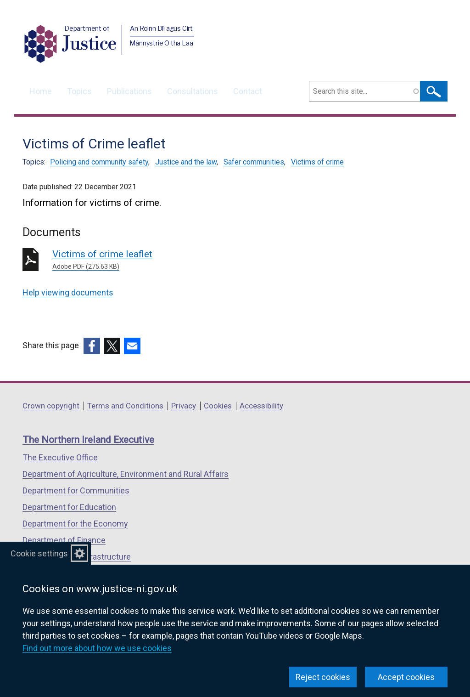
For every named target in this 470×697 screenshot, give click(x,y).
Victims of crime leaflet (184, 260)
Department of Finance (64, 540)
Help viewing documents (67, 292)
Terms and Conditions (125, 405)
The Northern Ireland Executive (88, 439)
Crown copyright (50, 405)
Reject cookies (323, 677)
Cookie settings (39, 553)
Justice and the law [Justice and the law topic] (186, 162)
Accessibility (261, 405)
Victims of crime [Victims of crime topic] (317, 162)
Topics (79, 91)
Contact (247, 91)
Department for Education (69, 507)
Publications (129, 91)
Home (40, 91)
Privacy (183, 405)
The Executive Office (60, 457)
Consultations (192, 91)
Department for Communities (75, 490)
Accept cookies (406, 677)
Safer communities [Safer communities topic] (254, 162)
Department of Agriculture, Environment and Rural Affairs (125, 474)
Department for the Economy (75, 523)
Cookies (218, 405)
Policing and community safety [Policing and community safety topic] (99, 162)
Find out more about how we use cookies (97, 648)
